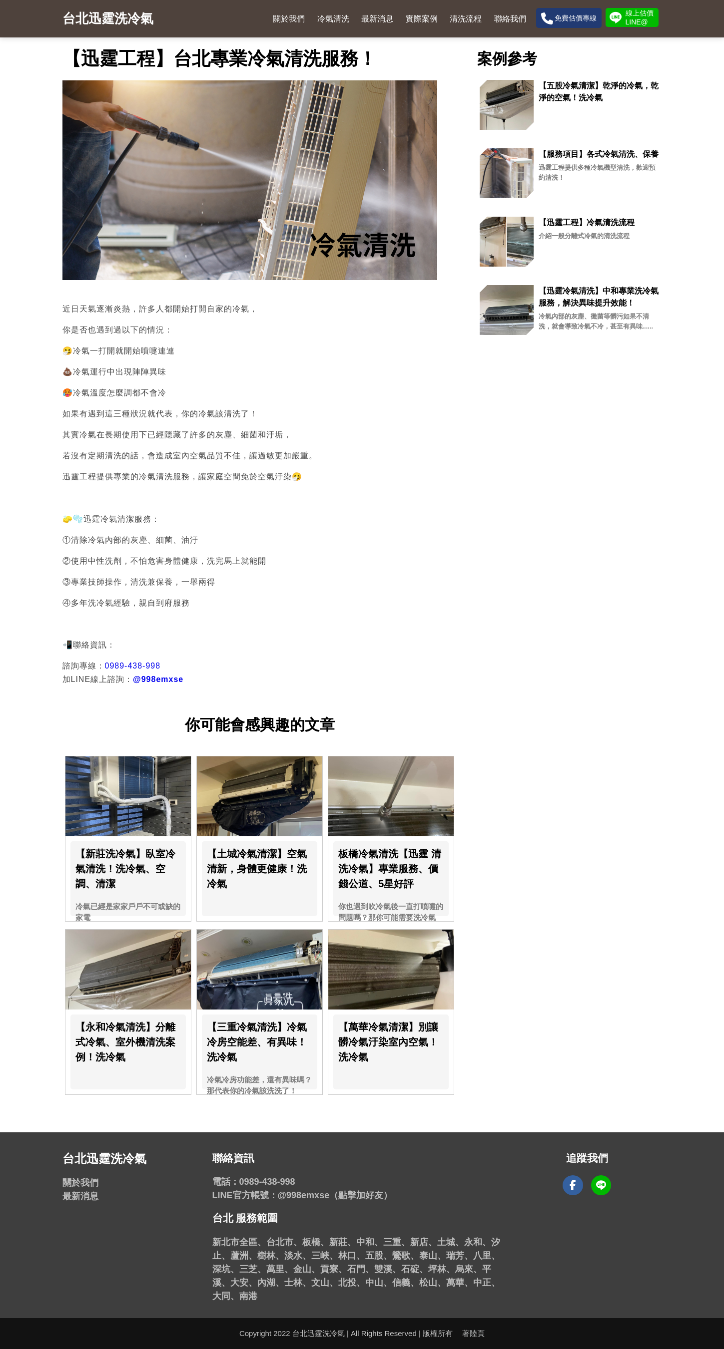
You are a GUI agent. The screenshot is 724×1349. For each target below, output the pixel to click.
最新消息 (377, 18)
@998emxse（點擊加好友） (335, 1195)
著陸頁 (473, 1333)
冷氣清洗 (333, 18)
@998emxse (158, 679)
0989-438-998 (133, 666)
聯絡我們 (510, 18)
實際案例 (422, 18)
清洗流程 (466, 18)
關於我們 (289, 18)
